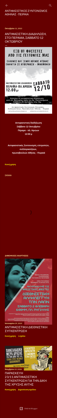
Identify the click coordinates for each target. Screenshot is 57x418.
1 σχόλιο (21, 336)
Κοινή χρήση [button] (10, 164)
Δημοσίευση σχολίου (27, 389)
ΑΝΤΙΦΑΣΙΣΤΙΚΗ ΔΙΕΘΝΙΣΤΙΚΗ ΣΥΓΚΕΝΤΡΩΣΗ (26, 329)
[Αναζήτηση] (50, 5)
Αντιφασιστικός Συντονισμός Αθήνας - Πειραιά (26, 12)
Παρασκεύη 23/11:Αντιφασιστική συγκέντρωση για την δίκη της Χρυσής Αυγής (26, 378)
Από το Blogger (28, 408)
